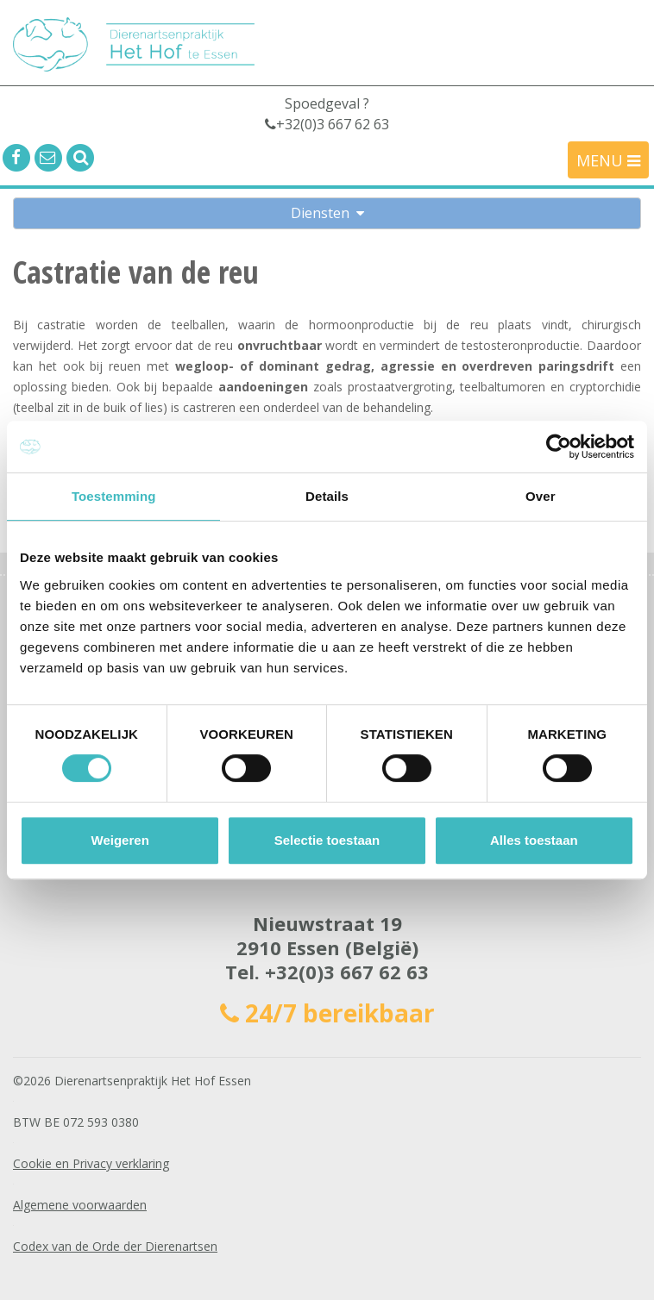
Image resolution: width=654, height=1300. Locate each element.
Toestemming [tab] (114, 496)
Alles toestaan (534, 840)
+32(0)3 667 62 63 (347, 971)
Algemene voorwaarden (80, 1205)
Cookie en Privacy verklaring (91, 1163)
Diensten (327, 212)
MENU (608, 160)
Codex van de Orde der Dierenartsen (115, 1246)
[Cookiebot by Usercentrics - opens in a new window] (558, 446)
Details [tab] (327, 496)
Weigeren (120, 840)
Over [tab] (540, 496)
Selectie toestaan (327, 840)
